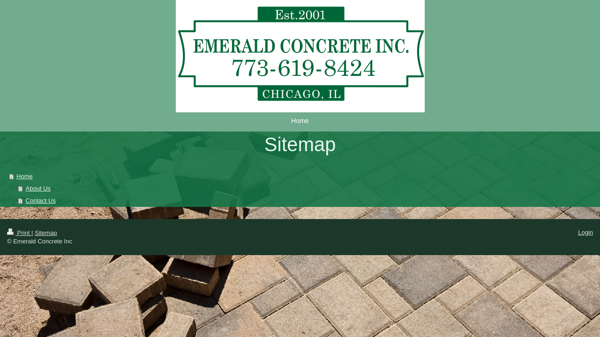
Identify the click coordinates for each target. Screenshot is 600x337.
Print (19, 232)
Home (24, 176)
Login (585, 232)
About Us (38, 188)
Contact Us (41, 200)
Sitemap (46, 232)
